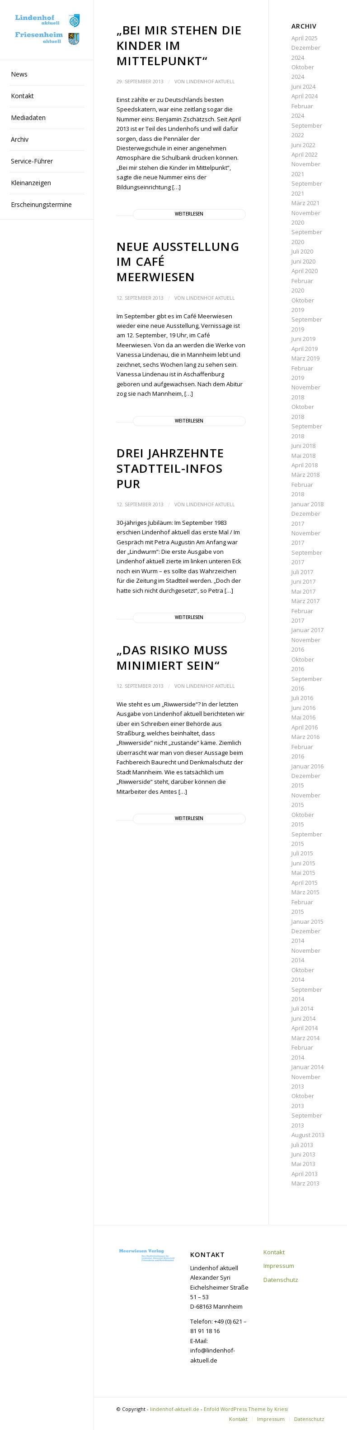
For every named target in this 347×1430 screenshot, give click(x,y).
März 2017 (305, 601)
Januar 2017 (307, 630)
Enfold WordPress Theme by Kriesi (246, 1409)
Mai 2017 (303, 591)
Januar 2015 (307, 921)
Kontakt (274, 1252)
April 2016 (304, 727)
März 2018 (305, 474)
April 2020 (304, 271)
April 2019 (304, 349)
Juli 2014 (302, 1008)
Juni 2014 (303, 1018)
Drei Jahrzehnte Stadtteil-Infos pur (170, 468)
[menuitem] (46, 75)
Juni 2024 (303, 86)
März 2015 (305, 892)
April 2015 (304, 882)
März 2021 (305, 203)
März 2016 (305, 737)
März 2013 (305, 1183)
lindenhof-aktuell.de (174, 1409)
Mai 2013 (303, 1164)
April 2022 (304, 154)
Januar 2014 (307, 1067)
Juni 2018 (303, 445)
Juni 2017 (303, 581)
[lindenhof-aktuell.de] (46, 30)
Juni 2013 (303, 1154)
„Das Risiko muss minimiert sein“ (172, 657)
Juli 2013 (302, 1145)
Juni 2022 (303, 145)
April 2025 (304, 38)
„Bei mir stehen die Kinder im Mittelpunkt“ (179, 45)
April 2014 (304, 1028)
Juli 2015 (302, 853)
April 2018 (304, 465)
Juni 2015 (303, 863)
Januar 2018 (307, 504)
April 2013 (304, 1174)
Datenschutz (280, 1280)
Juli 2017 (302, 572)
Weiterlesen (189, 214)
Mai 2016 (303, 717)
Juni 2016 (303, 708)
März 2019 (305, 358)
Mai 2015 (303, 873)
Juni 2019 (303, 339)
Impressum (278, 1266)
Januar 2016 (307, 766)
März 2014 (305, 1038)
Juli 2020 (302, 251)
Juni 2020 (303, 261)
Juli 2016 (302, 698)
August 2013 (307, 1135)
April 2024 (304, 96)
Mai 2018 (303, 455)
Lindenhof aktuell (210, 81)
